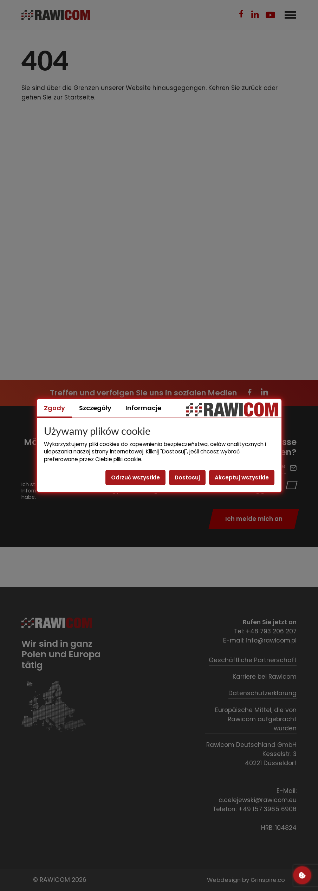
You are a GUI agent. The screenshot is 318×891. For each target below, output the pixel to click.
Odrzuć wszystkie (135, 477)
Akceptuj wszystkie (242, 477)
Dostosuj (187, 477)
